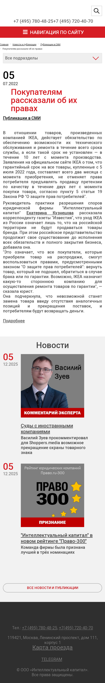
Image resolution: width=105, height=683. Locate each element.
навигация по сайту (57, 32)
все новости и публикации (52, 588)
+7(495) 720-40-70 (76, 627)
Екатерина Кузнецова (49, 213)
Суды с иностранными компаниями (47, 428)
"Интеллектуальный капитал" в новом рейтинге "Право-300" (57, 538)
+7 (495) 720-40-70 (73, 21)
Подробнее (14, 320)
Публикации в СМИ (22, 118)
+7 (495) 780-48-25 (33, 21)
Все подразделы (21, 58)
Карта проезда (52, 647)
